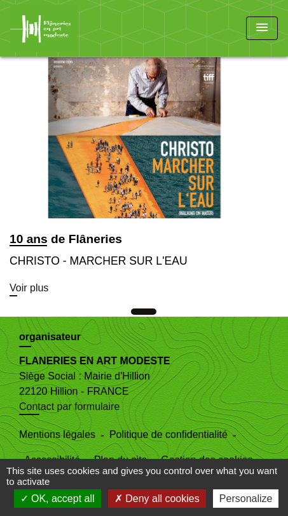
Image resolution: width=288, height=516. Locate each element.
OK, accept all (57, 498)
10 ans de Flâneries (66, 239)
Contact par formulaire (69, 406)
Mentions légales (57, 434)
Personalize (246, 498)
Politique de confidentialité (168, 434)
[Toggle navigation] (262, 28)
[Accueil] (58, 28)
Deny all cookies (157, 498)
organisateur (50, 336)
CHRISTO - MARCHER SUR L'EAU (99, 261)
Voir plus (29, 287)
